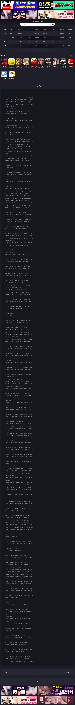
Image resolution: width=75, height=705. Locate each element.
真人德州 (20, 29)
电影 (4, 37)
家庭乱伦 (20, 46)
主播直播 (62, 33)
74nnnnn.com (37, 21)
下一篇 (63, 672)
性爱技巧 (70, 46)
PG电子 (11, 29)
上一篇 (11, 672)
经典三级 (53, 37)
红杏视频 (37, 50)
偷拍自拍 (20, 37)
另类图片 (70, 41)
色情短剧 (45, 50)
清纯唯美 (53, 41)
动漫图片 (37, 41)
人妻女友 (28, 46)
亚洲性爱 (12, 37)
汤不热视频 (28, 50)
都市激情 (12, 46)
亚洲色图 (20, 41)
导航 (4, 50)
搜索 (53, 24)
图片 (4, 42)
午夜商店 (12, 50)
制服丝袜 (45, 37)
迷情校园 (45, 46)
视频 (4, 33)
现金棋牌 (62, 29)
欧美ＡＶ (28, 33)
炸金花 (53, 29)
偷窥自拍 (12, 41)
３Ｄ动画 (37, 33)
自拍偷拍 (20, 33)
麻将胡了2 (45, 29)
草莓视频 (20, 50)
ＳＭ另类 (70, 33)
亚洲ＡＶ (12, 33)
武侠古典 (37, 46)
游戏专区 (37, 29)
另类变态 (70, 37)
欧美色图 (28, 41)
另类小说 (53, 46)
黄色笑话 (62, 46)
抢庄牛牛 (70, 29)
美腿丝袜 (45, 41)
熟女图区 (62, 41)
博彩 (4, 29)
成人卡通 (28, 37)
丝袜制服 (53, 33)
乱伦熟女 (62, 37)
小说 (4, 46)
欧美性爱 (37, 37)
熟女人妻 (45, 33)
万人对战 (28, 29)
